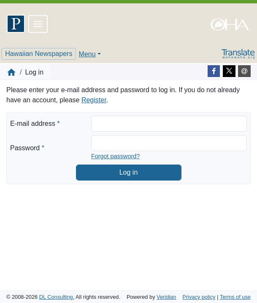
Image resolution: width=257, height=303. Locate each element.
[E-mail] (244, 71)
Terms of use (235, 297)
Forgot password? (115, 156)
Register (93, 100)
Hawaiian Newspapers (38, 53)
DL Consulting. (56, 297)
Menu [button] (87, 54)
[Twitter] (229, 71)
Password (27, 147)
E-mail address (35, 123)
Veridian (166, 297)
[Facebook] (214, 71)
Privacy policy (198, 297)
